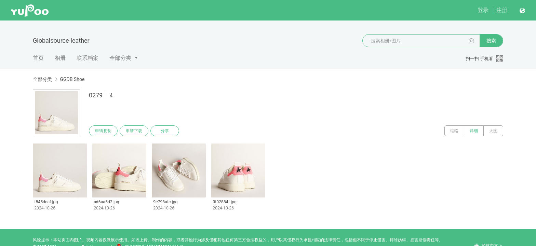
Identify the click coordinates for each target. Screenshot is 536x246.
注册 (501, 10)
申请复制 (103, 130)
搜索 (491, 40)
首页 (38, 58)
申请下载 (134, 130)
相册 (60, 58)
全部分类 (120, 58)
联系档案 (87, 58)
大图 (493, 130)
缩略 (454, 130)
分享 (165, 130)
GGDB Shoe (72, 79)
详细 (474, 130)
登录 (483, 10)
